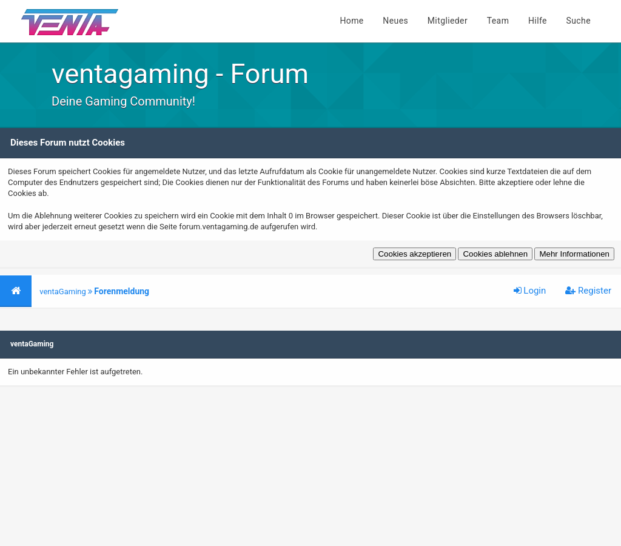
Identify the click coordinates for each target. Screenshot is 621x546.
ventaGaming (62, 291)
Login (530, 290)
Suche (578, 20)
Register (588, 290)
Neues (395, 20)
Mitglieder (448, 20)
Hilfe (537, 20)
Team (498, 20)
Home (351, 20)
